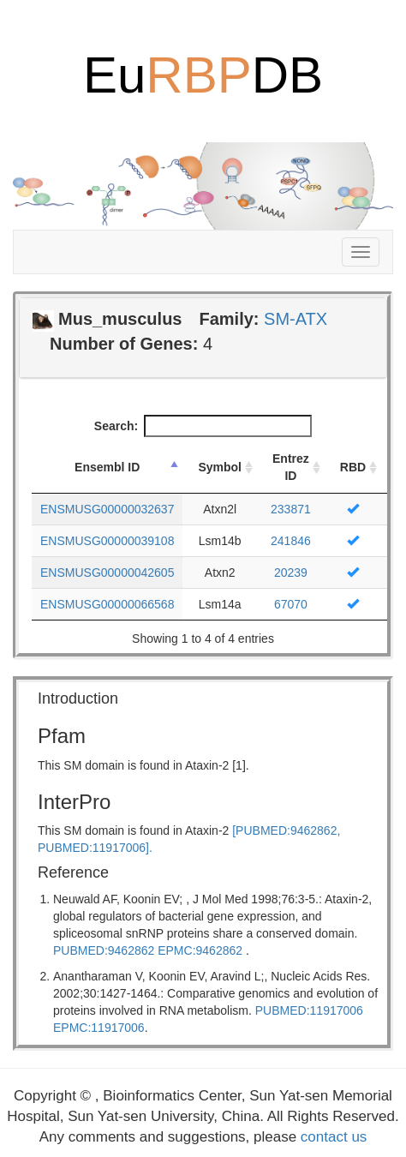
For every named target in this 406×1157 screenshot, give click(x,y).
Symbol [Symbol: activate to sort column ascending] (220, 467)
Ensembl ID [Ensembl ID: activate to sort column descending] (107, 467)
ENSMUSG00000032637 (107, 509)
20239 (290, 572)
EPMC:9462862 (200, 950)
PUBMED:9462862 (103, 950)
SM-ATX (295, 318)
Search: (203, 426)
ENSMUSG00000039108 (107, 541)
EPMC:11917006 (99, 1027)
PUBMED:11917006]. (95, 847)
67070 (290, 604)
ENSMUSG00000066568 (107, 604)
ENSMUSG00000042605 (107, 572)
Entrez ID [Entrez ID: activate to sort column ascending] (290, 467)
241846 (291, 541)
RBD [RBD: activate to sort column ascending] (353, 467)
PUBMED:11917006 (309, 1010)
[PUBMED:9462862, (286, 830)
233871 (291, 509)
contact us (334, 1137)
